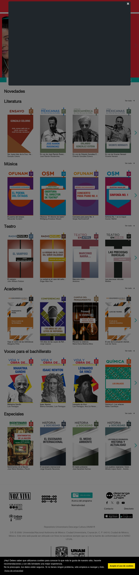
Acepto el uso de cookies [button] (121, 566)
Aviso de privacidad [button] (13, 571)
